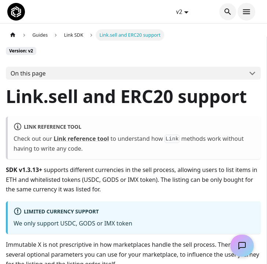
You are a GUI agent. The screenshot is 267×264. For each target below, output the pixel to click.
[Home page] (13, 35)
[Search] (227, 11)
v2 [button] (179, 12)
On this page (28, 73)
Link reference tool (81, 139)
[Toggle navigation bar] (246, 12)
